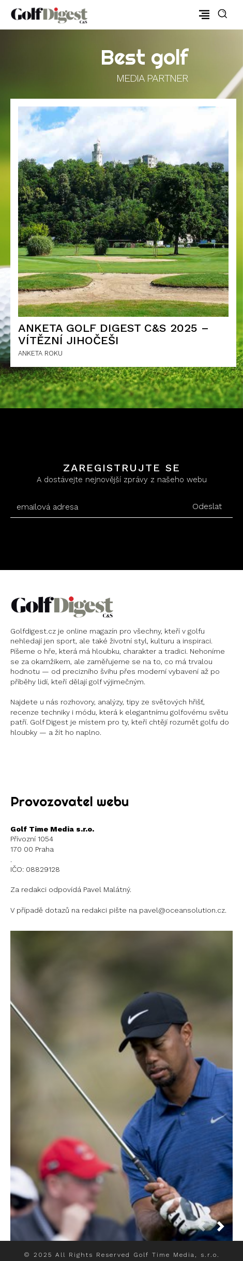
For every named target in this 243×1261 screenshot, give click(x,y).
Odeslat (207, 506)
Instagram (48, 758)
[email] (95, 507)
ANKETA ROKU (40, 353)
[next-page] (225, 1229)
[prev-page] (206, 1229)
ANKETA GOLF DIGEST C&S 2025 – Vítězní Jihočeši (113, 334)
